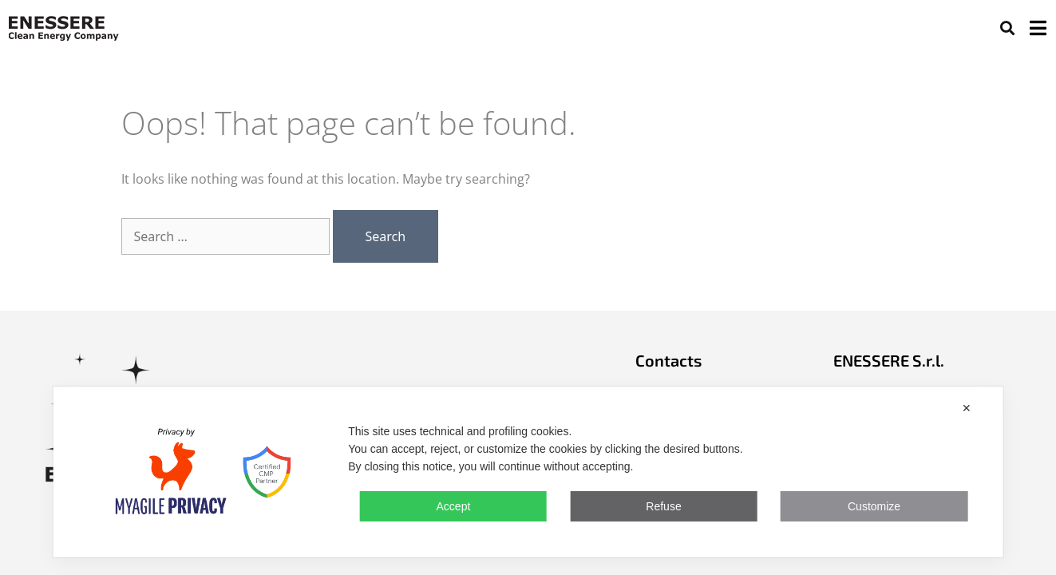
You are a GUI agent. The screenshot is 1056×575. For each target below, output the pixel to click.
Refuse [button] (663, 506)
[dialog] (528, 472)
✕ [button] (966, 408)
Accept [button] (454, 506)
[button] (1007, 27)
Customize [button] (874, 506)
